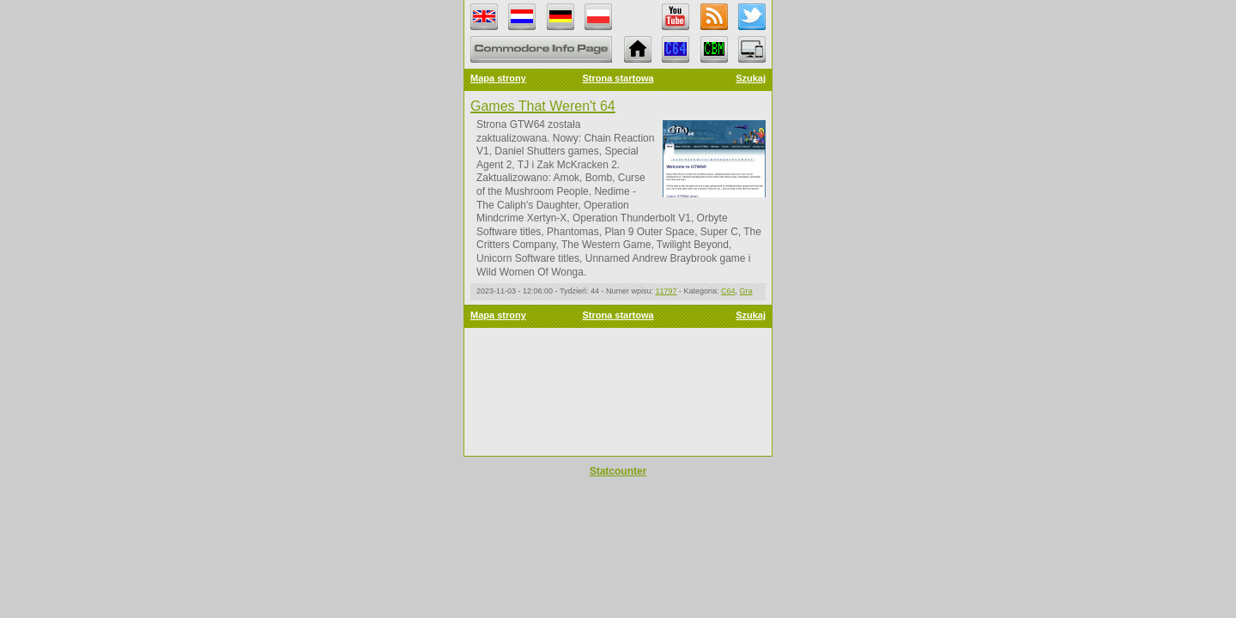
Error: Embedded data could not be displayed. (618, 392)
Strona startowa (617, 78)
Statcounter (618, 471)
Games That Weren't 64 (542, 106)
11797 (665, 291)
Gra (746, 291)
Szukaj (751, 78)
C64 (728, 291)
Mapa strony (498, 78)
